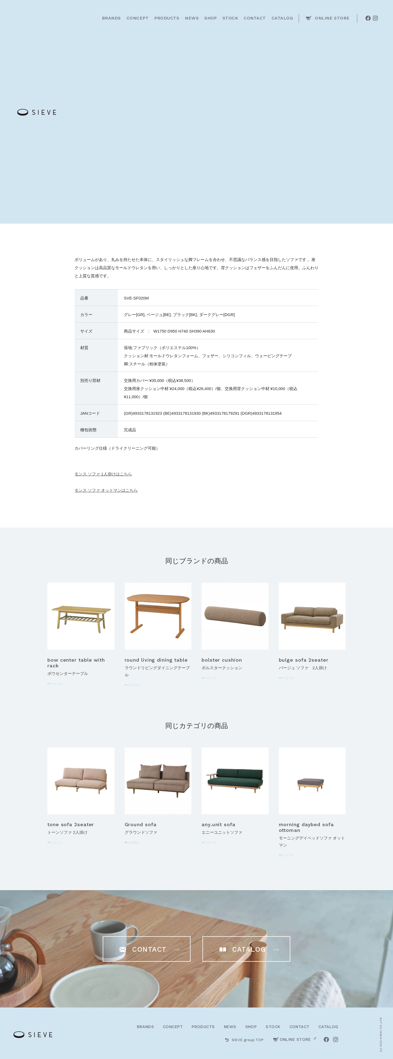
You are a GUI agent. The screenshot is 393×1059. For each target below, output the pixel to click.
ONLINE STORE (292, 1039)
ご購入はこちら (255, 145)
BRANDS (145, 1026)
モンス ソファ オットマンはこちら (106, 490)
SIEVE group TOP (244, 1040)
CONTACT (299, 1026)
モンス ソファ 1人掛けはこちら (103, 474)
